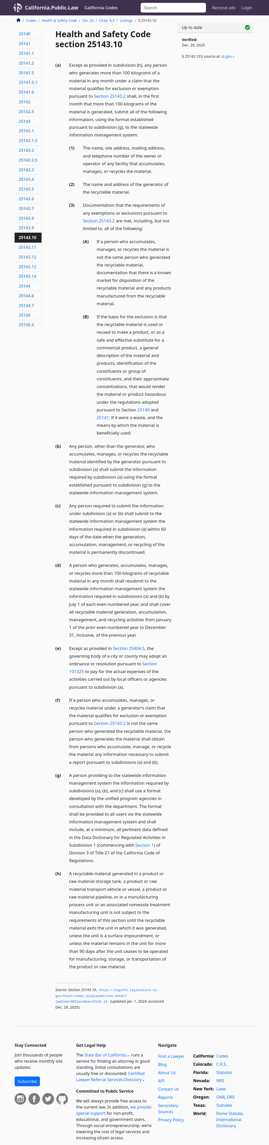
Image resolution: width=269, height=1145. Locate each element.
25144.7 (26, 305)
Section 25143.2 (110, 96)
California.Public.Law (51, 7)
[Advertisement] (216, 103)
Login (247, 8)
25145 (24, 315)
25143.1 (26, 131)
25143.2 (26, 150)
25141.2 (26, 63)
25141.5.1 (28, 82)
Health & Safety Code (59, 20)
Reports (165, 1097)
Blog (162, 1064)
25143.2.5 (28, 160)
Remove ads (223, 8)
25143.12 (27, 257)
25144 (24, 286)
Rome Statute (229, 1113)
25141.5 (26, 73)
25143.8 (26, 218)
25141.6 (26, 92)
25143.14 (27, 276)
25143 (24, 121)
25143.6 (26, 199)
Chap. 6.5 (107, 20)
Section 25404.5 (129, 648)
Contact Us (168, 1089)
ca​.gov (226, 56)
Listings (126, 20)
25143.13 (27, 267)
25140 (143, 410)
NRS (220, 1080)
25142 (24, 102)
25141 (103, 417)
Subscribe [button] (27, 1081)
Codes (31, 20)
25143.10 (27, 237)
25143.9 (26, 228)
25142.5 (26, 111)
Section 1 (145, 845)
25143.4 (26, 179)
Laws (221, 1089)
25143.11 (27, 247)
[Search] (173, 8)
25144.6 (26, 296)
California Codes (101, 8)
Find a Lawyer (171, 1056)
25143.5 (26, 189)
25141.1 (26, 53)
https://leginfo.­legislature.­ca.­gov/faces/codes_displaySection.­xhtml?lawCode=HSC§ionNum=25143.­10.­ (107, 996)
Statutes (224, 1072)
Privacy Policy (171, 1120)
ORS (231, 1097)
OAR (220, 1097)
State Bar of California (105, 1055)
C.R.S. (221, 1064)
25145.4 (26, 325)
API (161, 1081)
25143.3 (26, 170)
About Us (167, 1072)
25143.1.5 (28, 140)
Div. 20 (88, 20)
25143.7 (26, 208)
